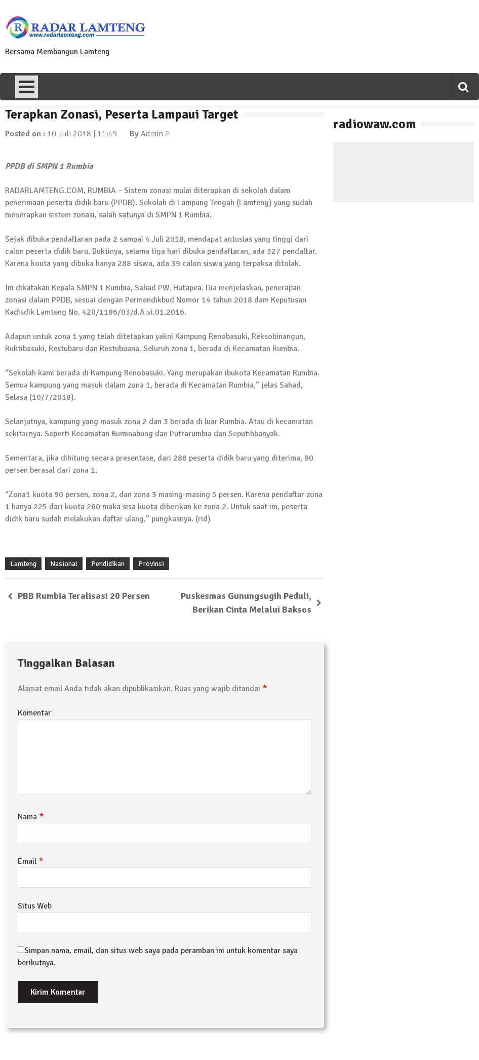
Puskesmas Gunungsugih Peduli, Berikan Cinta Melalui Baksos (246, 602)
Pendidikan (108, 563)
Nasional (63, 563)
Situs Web (35, 906)
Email (31, 861)
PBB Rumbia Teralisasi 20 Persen (84, 595)
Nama (31, 817)
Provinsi (151, 563)
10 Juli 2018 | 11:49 (82, 134)
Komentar (34, 713)
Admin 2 (155, 134)
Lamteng (23, 563)
